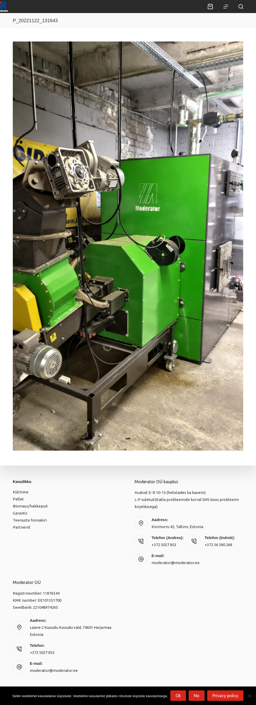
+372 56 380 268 (218, 544)
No (197, 696)
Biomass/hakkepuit (30, 506)
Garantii (20, 513)
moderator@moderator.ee (176, 562)
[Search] (240, 6)
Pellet (18, 499)
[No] (249, 695)
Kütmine (20, 492)
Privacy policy (225, 696)
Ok (178, 696)
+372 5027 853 (164, 544)
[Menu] (225, 6)
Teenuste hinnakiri (30, 520)
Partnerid (21, 527)
